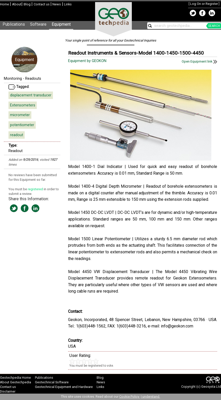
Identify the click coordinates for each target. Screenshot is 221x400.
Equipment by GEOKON (87, 61)
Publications (14, 24)
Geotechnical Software (52, 382)
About (16, 4)
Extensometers (22, 105)
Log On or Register (204, 4)
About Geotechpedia (15, 382)
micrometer (20, 115)
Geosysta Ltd (211, 386)
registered (36, 189)
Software (38, 24)
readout (16, 135)
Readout (15, 151)
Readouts (33, 78)
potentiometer (22, 125)
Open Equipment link (199, 61)
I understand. (150, 396)
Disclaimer (7, 391)
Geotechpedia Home (15, 377)
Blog (27, 4)
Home (5, 4)
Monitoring (13, 78)
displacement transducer (30, 95)
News (56, 4)
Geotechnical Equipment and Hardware (64, 387)
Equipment (61, 24)
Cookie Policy (129, 396)
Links (67, 4)
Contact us (42, 4)
